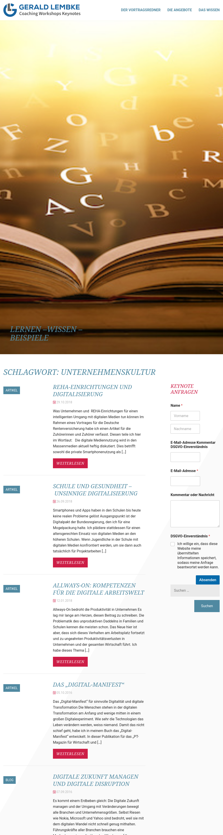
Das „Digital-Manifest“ (92, 698)
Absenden (207, 580)
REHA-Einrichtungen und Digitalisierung (97, 390)
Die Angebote (179, 10)
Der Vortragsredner (141, 10)
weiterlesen (70, 463)
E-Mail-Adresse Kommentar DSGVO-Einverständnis (193, 444)
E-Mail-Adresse (184, 471)
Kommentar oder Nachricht (192, 495)
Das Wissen (209, 10)
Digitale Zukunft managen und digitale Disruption (92, 797)
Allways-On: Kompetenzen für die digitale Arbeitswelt (99, 599)
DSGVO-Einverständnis (190, 536)
